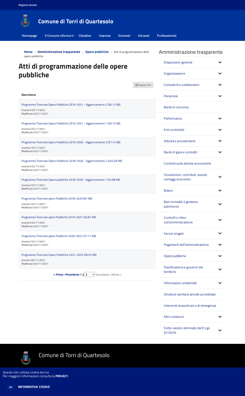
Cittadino (85, 35)
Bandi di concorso (176, 107)
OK (10, 387)
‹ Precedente (71, 274)
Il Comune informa (58, 35)
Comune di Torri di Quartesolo (75, 21)
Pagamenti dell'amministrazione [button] (186, 244)
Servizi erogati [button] (174, 233)
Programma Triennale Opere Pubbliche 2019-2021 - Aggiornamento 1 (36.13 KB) (71, 123)
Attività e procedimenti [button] (179, 141)
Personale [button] (171, 96)
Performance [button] (173, 118)
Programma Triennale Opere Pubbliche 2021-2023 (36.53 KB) (59, 255)
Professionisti (166, 35)
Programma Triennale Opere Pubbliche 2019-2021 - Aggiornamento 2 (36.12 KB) (71, 104)
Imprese (105, 35)
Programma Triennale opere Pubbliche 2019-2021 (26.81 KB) (59, 217)
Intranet (143, 35)
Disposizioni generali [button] (178, 62)
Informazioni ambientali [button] (180, 283)
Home (28, 51)
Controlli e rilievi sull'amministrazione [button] (178, 220)
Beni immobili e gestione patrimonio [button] (181, 204)
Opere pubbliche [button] (175, 255)
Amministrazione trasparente (59, 51)
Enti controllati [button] (174, 129)
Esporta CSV (143, 85)
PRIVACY (61, 376)
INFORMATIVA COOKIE (34, 386)
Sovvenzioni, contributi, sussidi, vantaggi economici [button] (186, 177)
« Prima (58, 274)
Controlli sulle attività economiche (187, 163)
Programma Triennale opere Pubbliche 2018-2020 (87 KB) (57, 198)
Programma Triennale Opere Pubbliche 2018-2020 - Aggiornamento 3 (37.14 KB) (71, 142)
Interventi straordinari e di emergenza (190, 305)
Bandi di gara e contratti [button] (180, 152)
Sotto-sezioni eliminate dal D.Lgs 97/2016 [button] (187, 330)
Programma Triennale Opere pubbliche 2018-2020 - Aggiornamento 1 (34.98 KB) (71, 179)
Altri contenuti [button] (174, 316)
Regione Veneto (28, 5)
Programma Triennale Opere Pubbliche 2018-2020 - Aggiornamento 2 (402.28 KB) (72, 161)
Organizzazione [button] (174, 73)
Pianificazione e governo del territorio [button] (183, 269)
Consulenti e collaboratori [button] (181, 84)
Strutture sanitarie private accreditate (190, 294)
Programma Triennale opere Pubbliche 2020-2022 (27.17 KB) (59, 236)
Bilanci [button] (168, 190)
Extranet (124, 35)
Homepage (29, 35)
